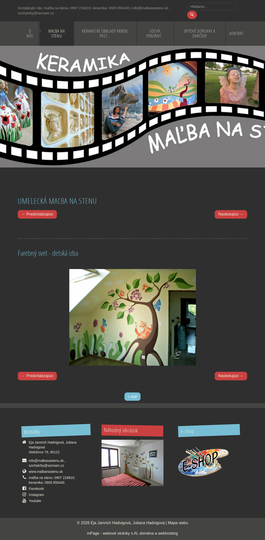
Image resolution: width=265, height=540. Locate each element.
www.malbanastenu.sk (46, 472)
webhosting (168, 533)
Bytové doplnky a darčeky (199, 33)
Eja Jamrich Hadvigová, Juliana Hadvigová (128, 523)
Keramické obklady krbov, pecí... (105, 33)
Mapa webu (178, 523)
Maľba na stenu (56, 33)
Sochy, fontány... (155, 33)
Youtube (35, 501)
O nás (30, 33)
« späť (132, 397)
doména (147, 533)
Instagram (36, 495)
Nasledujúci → (231, 214)
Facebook (36, 489)
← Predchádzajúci (37, 214)
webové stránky (116, 533)
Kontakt (236, 33)
